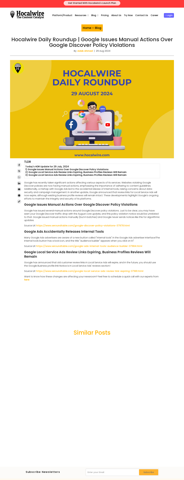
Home (87, 28)
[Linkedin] (19, 183)
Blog (93, 15)
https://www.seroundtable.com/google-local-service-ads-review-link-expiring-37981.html (89, 271)
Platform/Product (62, 15)
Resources (80, 15)
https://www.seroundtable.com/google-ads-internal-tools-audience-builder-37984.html (89, 246)
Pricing (105, 15)
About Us (116, 15)
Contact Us (141, 15)
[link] (19, 201)
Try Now (128, 15)
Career (154, 15)
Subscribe (148, 472)
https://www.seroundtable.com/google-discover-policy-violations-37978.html (83, 225)
